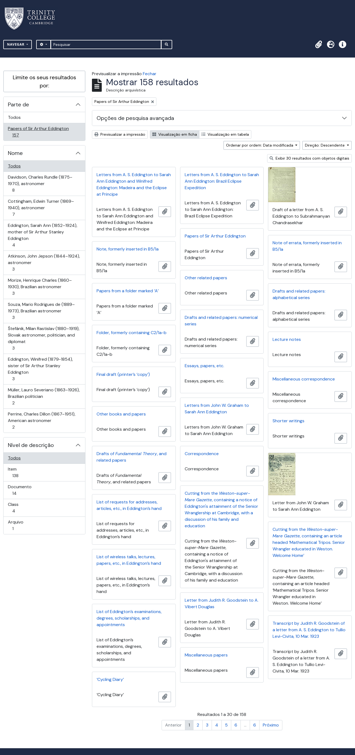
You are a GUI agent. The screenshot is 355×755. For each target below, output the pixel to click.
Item (23, 472)
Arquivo (20, 525)
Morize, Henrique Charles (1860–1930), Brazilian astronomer (40, 287)
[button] (319, 44)
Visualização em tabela (225, 134)
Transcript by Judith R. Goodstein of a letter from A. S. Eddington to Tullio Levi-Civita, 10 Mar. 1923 (309, 629)
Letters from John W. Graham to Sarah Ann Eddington (217, 408)
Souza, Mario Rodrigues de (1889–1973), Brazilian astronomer (41, 311)
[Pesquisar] (106, 44)
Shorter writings (288, 421)
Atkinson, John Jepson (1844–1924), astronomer (44, 262)
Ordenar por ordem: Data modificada (260, 145)
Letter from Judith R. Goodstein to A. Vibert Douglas (221, 603)
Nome (15, 153)
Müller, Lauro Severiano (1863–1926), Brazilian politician (44, 396)
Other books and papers (121, 414)
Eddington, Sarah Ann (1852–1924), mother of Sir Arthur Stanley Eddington (42, 235)
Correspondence (202, 453)
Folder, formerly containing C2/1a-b (131, 332)
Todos (14, 117)
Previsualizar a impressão (119, 134)
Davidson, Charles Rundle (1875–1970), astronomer (40, 183)
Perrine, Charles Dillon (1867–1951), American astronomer (41, 420)
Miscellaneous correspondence (304, 379)
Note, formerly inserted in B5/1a (128, 249)
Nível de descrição (31, 445)
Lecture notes (287, 339)
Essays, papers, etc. (204, 366)
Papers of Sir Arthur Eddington (38, 131)
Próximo (271, 725)
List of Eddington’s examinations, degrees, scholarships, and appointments (129, 618)
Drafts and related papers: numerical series (221, 321)
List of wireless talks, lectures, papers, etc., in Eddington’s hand (129, 560)
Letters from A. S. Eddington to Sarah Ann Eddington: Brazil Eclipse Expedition (222, 181)
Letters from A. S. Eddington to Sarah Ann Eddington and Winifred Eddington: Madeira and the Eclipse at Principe (134, 184)
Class (21, 507)
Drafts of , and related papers (131, 457)
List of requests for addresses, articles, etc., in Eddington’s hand (129, 505)
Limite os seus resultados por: (44, 81)
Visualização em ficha (174, 134)
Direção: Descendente (325, 145)
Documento (22, 490)
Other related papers (206, 278)
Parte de (18, 104)
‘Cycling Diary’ (110, 679)
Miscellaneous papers (206, 655)
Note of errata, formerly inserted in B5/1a (307, 246)
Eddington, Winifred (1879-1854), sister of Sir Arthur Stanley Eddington (40, 369)
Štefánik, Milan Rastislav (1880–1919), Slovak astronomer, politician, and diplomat (43, 338)
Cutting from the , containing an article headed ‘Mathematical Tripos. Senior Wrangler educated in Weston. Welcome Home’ (309, 542)
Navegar (16, 44)
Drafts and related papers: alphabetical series (299, 294)
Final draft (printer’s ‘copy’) (123, 374)
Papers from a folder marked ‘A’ (128, 291)
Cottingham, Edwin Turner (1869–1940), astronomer (41, 208)
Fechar (149, 74)
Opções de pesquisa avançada (135, 118)
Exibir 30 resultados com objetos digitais (309, 158)
